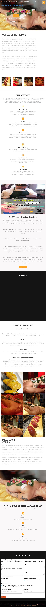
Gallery (38, 8)
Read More (5, 21)
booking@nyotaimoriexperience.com (21, 1)
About (19, 8)
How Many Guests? (4, 578)
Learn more (23, 267)
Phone (2, 572)
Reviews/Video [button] (31, 8)
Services (24, 8)
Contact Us (14, 21)
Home (16, 8)
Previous (1, 18)
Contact (43, 8)
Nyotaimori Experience (12, 5)
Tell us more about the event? (6, 589)
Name (4, 564)
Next (45, 18)
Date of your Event (28, 572)
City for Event (27, 589)
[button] (3, 82)
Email (26, 564)
